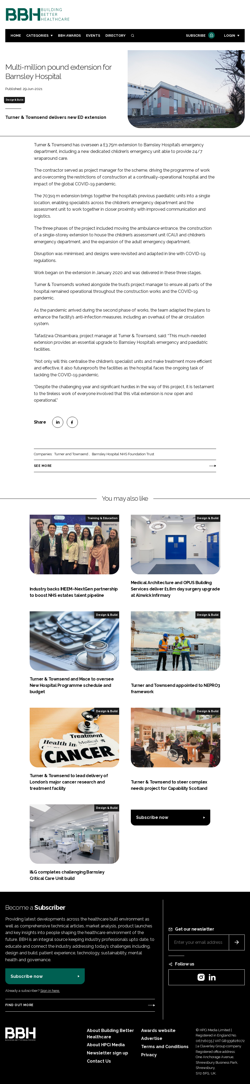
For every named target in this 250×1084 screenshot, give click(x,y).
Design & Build (14, 99)
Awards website (158, 1030)
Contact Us (99, 1061)
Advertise (151, 1038)
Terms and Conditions (165, 1046)
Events (93, 35)
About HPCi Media (106, 1044)
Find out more (19, 1005)
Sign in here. (50, 991)
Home (16, 35)
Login (229, 35)
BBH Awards (69, 35)
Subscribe (199, 35)
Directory (115, 35)
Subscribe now (152, 817)
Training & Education (102, 518)
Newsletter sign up (107, 1052)
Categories (37, 35)
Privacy (149, 1054)
